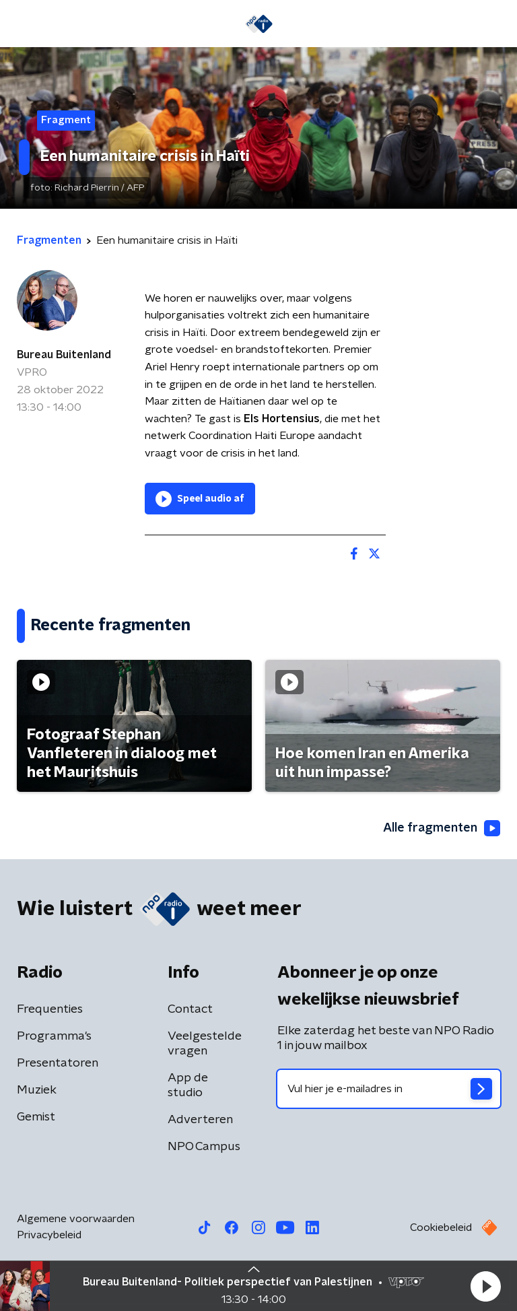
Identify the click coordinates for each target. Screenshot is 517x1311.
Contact (190, 1009)
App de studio (188, 1085)
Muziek (37, 1090)
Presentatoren (57, 1063)
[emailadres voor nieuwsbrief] (388, 1089)
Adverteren (200, 1120)
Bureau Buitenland (64, 354)
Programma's (54, 1036)
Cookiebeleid (441, 1227)
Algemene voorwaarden (76, 1218)
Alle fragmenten (441, 828)
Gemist (36, 1117)
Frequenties (50, 1009)
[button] (485, 1286)
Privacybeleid (49, 1235)
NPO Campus (204, 1147)
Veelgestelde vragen (205, 1043)
